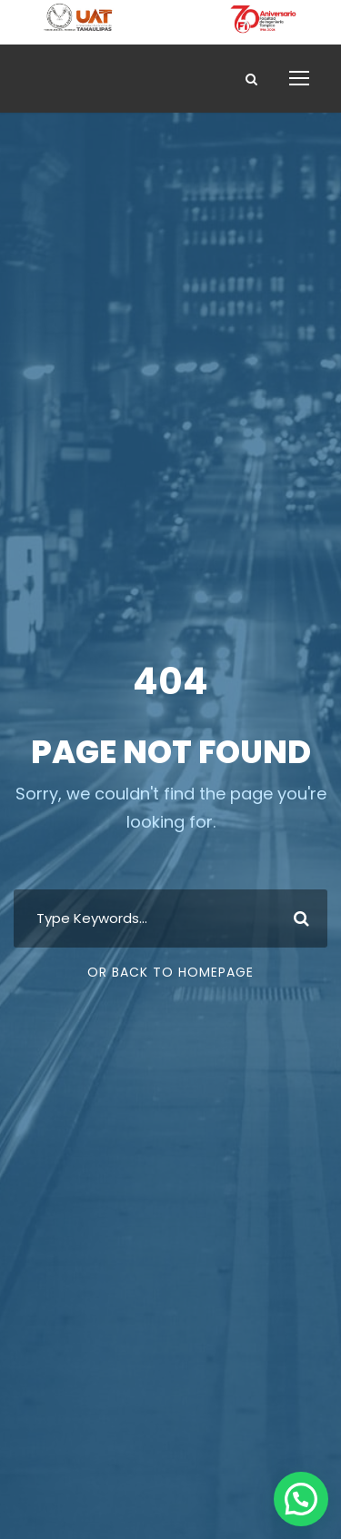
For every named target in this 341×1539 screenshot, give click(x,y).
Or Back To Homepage (170, 972)
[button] (301, 1499)
